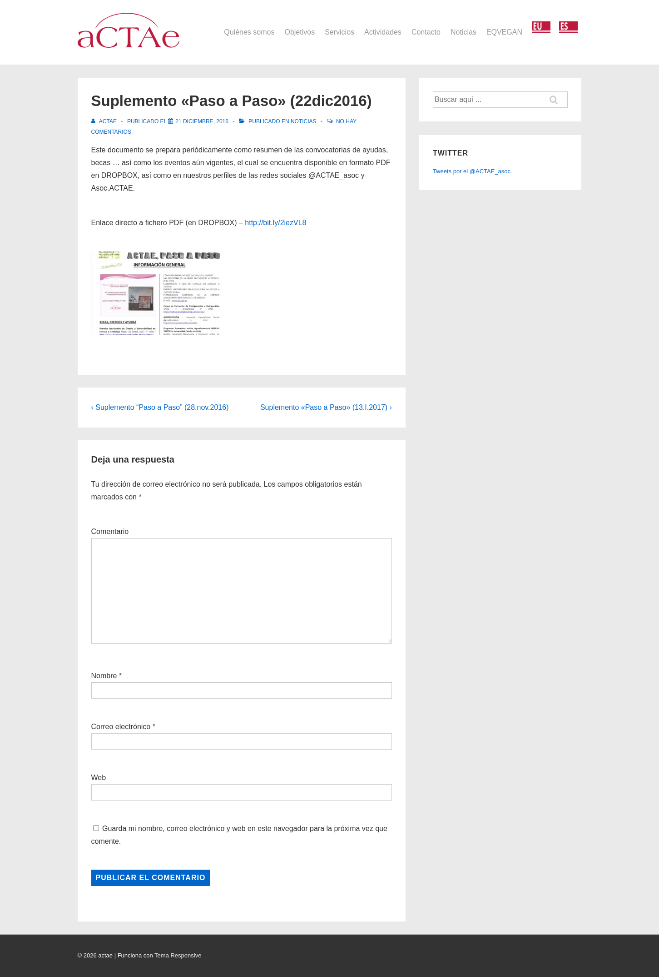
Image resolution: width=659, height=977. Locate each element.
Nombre (104, 676)
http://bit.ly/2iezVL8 (275, 223)
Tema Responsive (177, 955)
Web (98, 777)
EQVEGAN (504, 32)
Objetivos (299, 32)
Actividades (382, 32)
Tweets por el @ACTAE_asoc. (472, 171)
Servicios (339, 32)
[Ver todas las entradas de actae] (105, 121)
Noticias (463, 32)
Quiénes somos (249, 32)
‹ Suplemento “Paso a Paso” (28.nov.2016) (160, 407)
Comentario (110, 531)
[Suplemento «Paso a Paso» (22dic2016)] (201, 121)
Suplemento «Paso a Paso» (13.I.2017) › (326, 407)
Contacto (426, 32)
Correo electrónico (121, 726)
